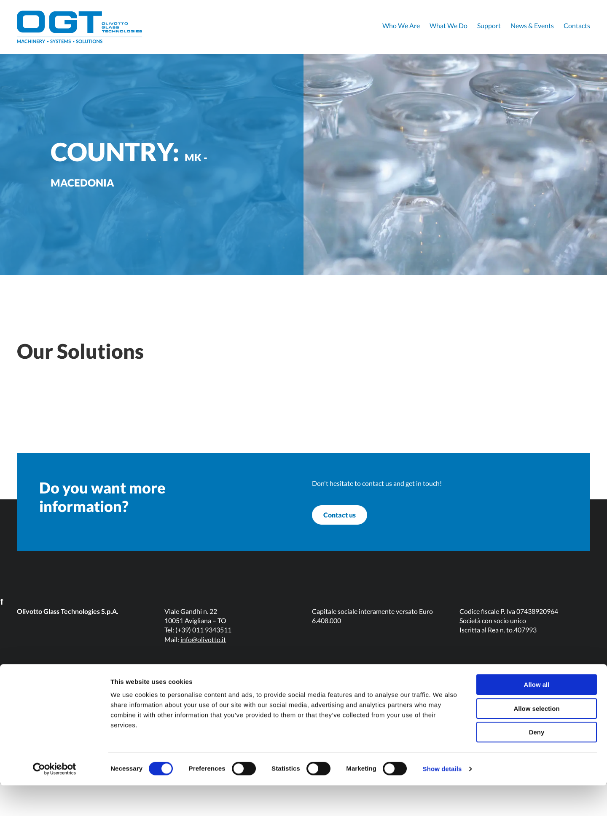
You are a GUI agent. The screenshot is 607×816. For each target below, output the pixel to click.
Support (489, 25)
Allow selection (536, 739)
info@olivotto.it (203, 672)
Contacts (577, 25)
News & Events (532, 25)
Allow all (537, 715)
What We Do (448, 25)
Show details (442, 799)
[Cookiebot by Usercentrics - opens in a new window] (54, 799)
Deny (537, 762)
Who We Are (401, 25)
